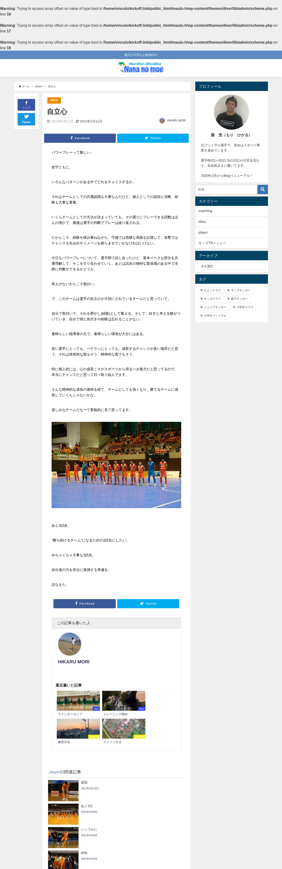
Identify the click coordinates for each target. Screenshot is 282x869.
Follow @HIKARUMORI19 (125, 843)
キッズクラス (212, 298)
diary (202, 221)
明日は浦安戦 (170, 827)
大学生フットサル (215, 315)
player (54, 100)
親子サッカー (239, 298)
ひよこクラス (212, 290)
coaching (205, 210)
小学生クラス (245, 307)
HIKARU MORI (176, 120)
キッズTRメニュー (212, 243)
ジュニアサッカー (215, 307)
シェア (26, 104)
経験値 (28, 814)
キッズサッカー (241, 290)
